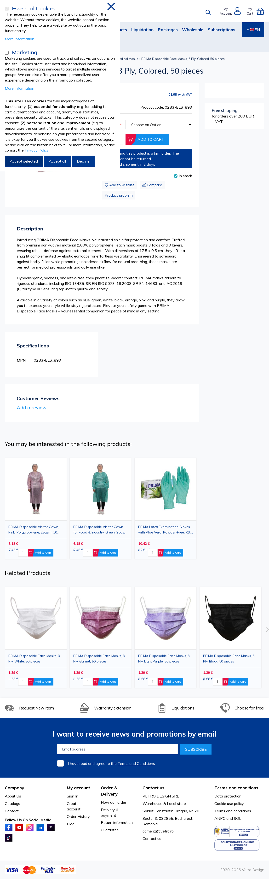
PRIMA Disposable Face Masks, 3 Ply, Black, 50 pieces (229, 658)
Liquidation (142, 29)
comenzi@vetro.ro (158, 831)
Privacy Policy (37, 150)
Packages (168, 29)
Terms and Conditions (136, 763)
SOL (237, 818)
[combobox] (139, 12)
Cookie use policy (229, 803)
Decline (83, 161)
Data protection (227, 796)
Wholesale (192, 29)
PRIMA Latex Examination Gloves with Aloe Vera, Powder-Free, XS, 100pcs (164, 529)
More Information (19, 38)
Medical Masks (127, 59)
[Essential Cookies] (7, 9)
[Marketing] (7, 53)
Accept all (57, 161)
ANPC (219, 818)
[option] (165, 508)
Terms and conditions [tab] (236, 788)
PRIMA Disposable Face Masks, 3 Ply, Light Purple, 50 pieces (164, 658)
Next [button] (267, 629)
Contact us (152, 838)
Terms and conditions (232, 811)
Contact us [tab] (153, 788)
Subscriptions (221, 29)
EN (253, 29)
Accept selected (24, 161)
